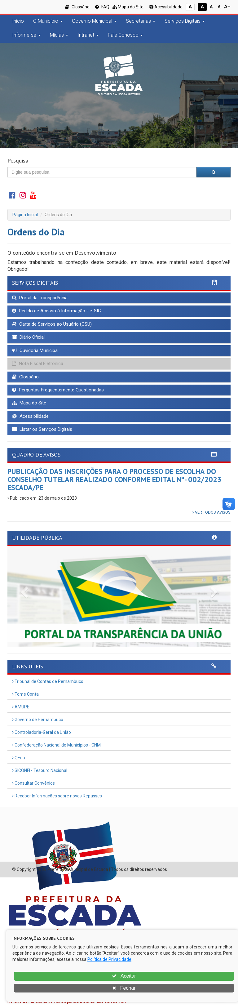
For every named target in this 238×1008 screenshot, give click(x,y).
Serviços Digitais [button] (185, 21)
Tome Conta (25, 694)
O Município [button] (48, 21)
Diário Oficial (28, 337)
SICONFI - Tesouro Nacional (39, 770)
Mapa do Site (127, 6)
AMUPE (20, 706)
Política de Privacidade (109, 959)
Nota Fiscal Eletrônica (37, 363)
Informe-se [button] (26, 35)
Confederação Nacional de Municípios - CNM (56, 745)
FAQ (102, 6)
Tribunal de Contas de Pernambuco (47, 681)
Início (18, 21)
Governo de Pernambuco (37, 719)
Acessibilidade (166, 6)
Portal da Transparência (40, 298)
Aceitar (124, 976)
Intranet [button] (88, 35)
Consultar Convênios (33, 783)
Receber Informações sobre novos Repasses (57, 795)
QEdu (18, 757)
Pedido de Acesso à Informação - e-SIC (56, 311)
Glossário (77, 6)
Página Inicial (25, 214)
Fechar (123, 988)
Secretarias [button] (140, 21)
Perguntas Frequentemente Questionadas (58, 390)
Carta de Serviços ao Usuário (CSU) (52, 324)
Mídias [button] (59, 35)
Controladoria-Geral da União (41, 732)
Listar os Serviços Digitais (42, 429)
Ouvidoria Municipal (35, 350)
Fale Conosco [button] (125, 35)
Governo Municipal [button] (94, 21)
